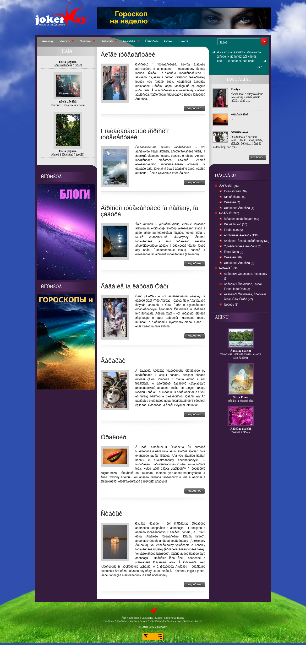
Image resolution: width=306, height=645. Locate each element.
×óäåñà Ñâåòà (239, 114)
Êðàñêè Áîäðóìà (240, 432)
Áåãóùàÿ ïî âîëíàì (240, 350)
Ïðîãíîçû (65, 41)
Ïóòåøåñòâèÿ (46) (235, 191)
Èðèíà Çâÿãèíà (67, 62)
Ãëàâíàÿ (48, 41)
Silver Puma (240, 397)
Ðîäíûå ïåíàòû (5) (235, 197)
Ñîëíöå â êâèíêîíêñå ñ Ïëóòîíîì (67, 154)
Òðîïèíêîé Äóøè (239, 132)
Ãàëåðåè (129, 41)
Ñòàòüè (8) (231, 304)
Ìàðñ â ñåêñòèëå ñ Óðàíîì (68, 65)
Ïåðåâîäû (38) (229, 268)
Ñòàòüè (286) (229, 213)
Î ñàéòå (183, 41)
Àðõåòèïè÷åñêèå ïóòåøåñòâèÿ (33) (246, 241)
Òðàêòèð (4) (232, 202)
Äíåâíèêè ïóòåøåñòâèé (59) (241, 219)
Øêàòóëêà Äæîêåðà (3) (239, 263)
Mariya (235, 89)
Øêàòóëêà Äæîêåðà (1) (239, 208)
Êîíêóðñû (151, 41)
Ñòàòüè (85, 41)
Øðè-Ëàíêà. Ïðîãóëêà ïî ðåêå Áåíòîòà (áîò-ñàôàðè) (240, 356)
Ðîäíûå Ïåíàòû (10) (235, 224)
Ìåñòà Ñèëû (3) (233, 252)
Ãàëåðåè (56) (229, 186)
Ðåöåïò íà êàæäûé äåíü (241, 400)
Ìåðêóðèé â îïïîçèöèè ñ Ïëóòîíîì (68, 105)
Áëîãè (168, 41)
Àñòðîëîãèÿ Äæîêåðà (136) (241, 235)
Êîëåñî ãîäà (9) (233, 230)
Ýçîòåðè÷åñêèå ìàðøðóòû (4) (242, 246)
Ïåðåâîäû (107, 41)
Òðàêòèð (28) (233, 257)
